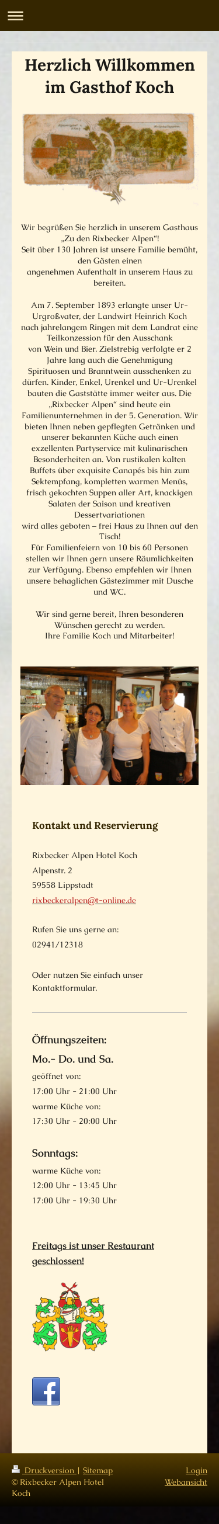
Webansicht (186, 1482)
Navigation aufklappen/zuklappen (109, 15)
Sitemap (98, 1470)
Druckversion (44, 1470)
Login (196, 1470)
